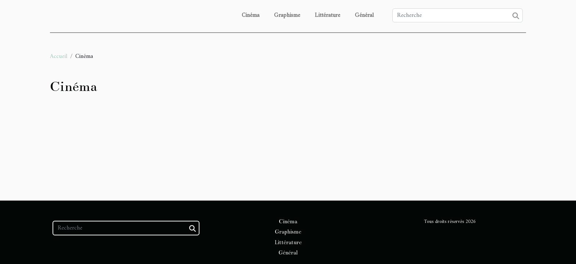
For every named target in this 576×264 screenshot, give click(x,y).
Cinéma (250, 15)
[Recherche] (457, 15)
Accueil (58, 56)
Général (364, 15)
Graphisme (287, 15)
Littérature (327, 15)
